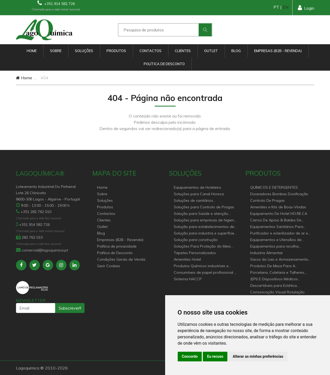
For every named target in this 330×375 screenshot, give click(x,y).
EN (285, 7)
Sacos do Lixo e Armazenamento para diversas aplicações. (279, 259)
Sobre (55, 51)
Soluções (84, 51)
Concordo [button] (190, 356)
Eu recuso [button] (215, 356)
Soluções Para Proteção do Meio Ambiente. (202, 246)
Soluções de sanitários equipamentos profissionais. (198, 201)
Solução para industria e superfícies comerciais (205, 233)
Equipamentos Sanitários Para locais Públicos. (276, 227)
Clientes (183, 51)
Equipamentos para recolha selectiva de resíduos (274, 246)
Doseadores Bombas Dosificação (279, 194)
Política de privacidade (117, 246)
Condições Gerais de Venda (121, 259)
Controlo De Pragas (267, 200)
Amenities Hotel (187, 259)
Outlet (211, 51)
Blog (236, 51)
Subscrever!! (70, 308)
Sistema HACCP (188, 279)
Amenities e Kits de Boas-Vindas (278, 207)
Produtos (116, 51)
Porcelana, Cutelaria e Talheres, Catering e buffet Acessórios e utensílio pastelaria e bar (277, 273)
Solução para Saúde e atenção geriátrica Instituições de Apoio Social (201, 214)
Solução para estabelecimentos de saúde (204, 227)
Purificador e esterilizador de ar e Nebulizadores (279, 233)
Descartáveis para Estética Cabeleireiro (273, 286)
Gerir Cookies (108, 266)
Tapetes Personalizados (195, 252)
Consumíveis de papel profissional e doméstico (205, 273)
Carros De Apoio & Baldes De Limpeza (275, 220)
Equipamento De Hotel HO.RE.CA (278, 213)
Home (32, 51)
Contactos (150, 51)
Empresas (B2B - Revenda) (278, 51)
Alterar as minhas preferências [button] (258, 356)
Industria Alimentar (266, 252)
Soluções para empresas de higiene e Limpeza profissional (205, 220)
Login (306, 8)
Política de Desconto (164, 64)
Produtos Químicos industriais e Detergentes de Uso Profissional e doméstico (203, 266)
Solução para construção (196, 239)
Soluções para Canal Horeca (199, 194)
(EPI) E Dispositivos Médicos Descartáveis (274, 279)
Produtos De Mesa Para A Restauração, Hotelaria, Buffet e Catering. (278, 266)
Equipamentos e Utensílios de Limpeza (275, 240)
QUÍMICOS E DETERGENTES (274, 187)
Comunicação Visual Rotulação (277, 292)
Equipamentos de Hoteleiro (197, 187)
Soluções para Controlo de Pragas (204, 207)
